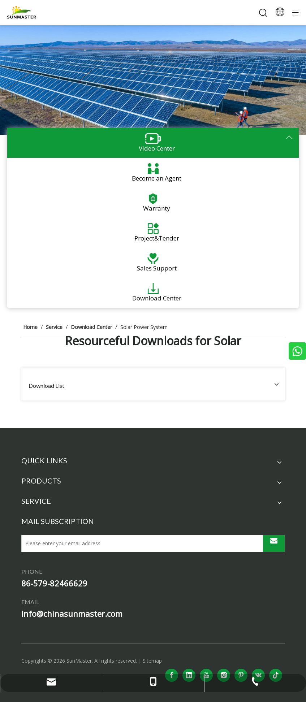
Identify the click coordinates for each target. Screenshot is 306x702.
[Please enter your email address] (140, 543)
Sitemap (152, 660)
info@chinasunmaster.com (71, 613)
